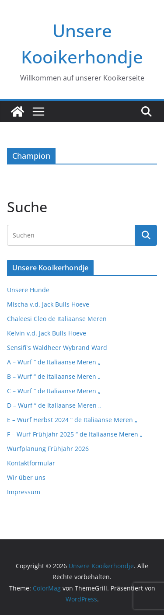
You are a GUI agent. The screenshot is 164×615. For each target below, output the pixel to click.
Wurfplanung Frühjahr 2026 (48, 448)
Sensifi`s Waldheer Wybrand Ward (57, 347)
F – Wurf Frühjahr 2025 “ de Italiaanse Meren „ (75, 434)
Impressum (23, 492)
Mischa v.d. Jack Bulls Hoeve (48, 304)
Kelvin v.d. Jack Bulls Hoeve (46, 333)
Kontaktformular (31, 463)
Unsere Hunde (28, 290)
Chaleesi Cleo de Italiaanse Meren (57, 318)
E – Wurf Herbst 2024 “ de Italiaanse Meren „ (72, 420)
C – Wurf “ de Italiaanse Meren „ (54, 391)
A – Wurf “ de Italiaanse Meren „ (54, 362)
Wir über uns (26, 477)
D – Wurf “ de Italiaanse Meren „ (54, 405)
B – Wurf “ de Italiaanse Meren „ (54, 376)
